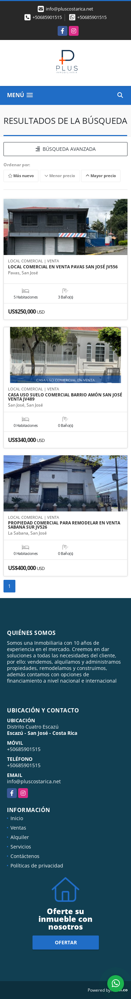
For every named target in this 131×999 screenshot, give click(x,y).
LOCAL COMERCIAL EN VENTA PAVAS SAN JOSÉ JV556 (63, 267)
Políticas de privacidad (36, 865)
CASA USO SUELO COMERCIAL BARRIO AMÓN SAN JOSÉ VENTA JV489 (65, 397)
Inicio (16, 818)
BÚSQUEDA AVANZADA (66, 149)
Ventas (18, 827)
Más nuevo (21, 175)
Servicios (20, 846)
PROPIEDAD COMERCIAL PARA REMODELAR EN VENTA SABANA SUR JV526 (64, 525)
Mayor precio (101, 175)
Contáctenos (24, 856)
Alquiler (19, 837)
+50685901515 (47, 17)
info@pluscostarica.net (34, 781)
